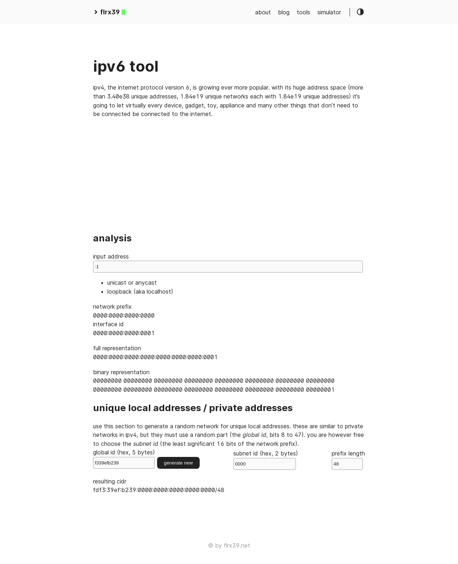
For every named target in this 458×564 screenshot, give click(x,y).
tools (303, 12)
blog (283, 12)
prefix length (348, 460)
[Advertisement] (229, 174)
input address (228, 263)
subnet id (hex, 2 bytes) (265, 460)
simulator (329, 12)
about (263, 12)
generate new (178, 463)
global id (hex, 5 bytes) (124, 459)
